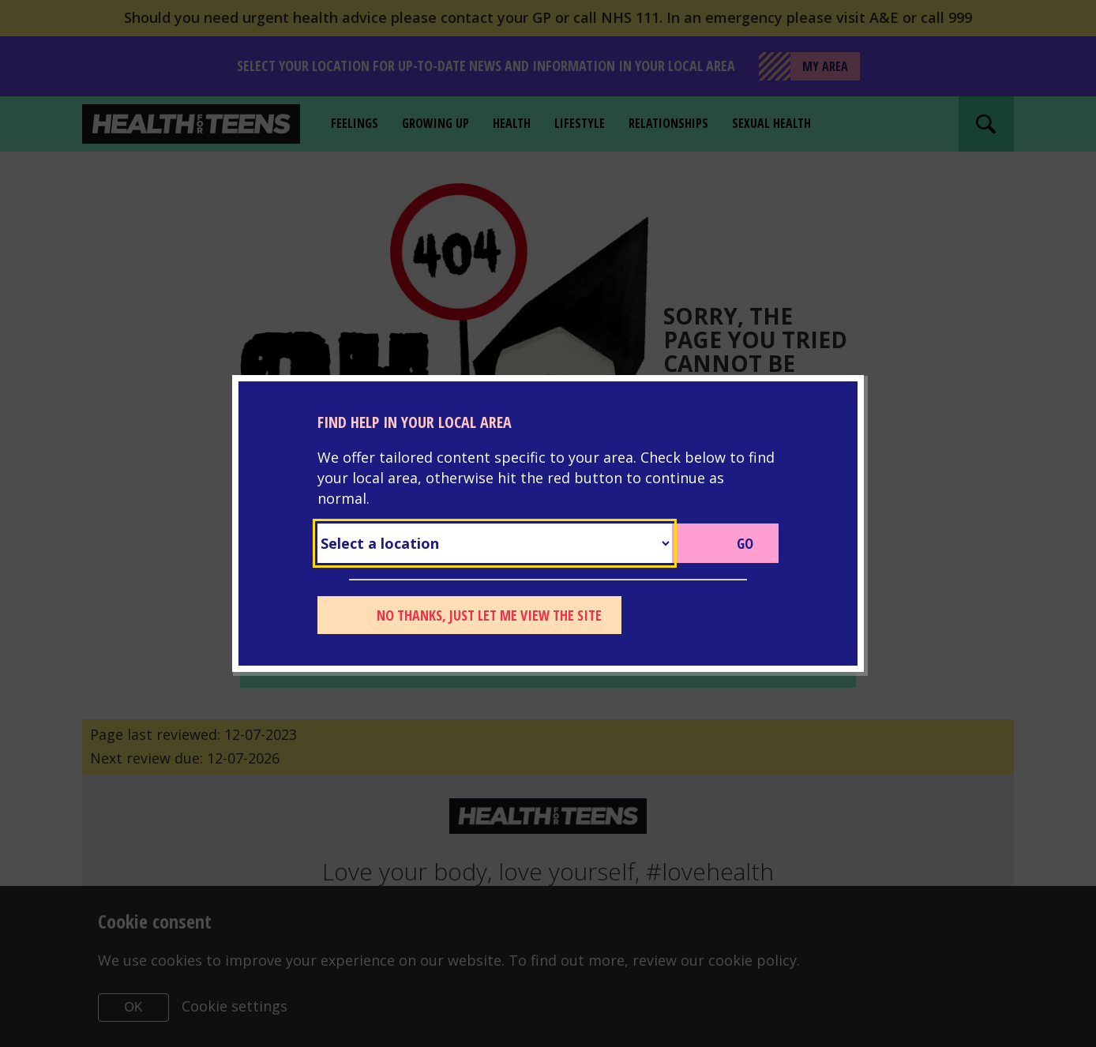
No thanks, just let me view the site (489, 615)
